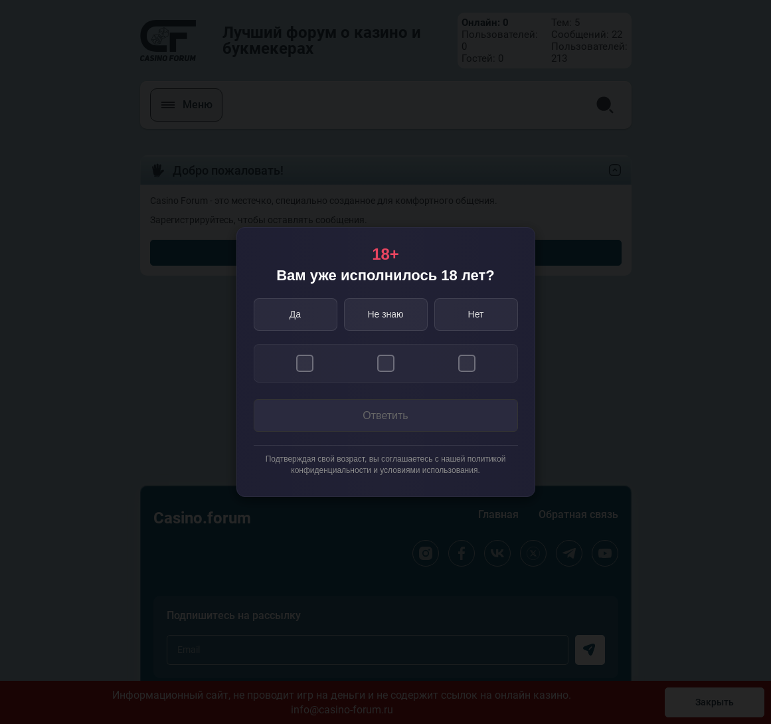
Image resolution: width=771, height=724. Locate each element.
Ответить (385, 415)
